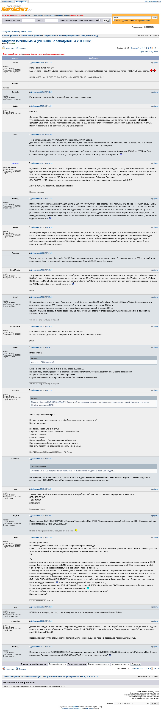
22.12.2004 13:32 (41, 607)
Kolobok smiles (87, 708)
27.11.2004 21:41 (41, 459)
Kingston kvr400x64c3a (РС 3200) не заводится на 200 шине (46, 41)
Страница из (136, 48)
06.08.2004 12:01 (41, 92)
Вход (28, 15)
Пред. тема (144, 52)
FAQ (67, 15)
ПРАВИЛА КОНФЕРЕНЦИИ (13, 15)
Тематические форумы (31, 36)
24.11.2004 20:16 (41, 297)
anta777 (14, 43)
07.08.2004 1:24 (41, 106)
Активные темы (26, 32)
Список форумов (10, 36)
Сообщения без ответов (10, 32)
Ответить (22, 48)
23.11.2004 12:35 (41, 199)
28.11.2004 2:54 (41, 489)
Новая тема (10, 48)
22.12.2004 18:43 (41, 647)
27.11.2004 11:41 (41, 390)
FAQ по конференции (153, 2)
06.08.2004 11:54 (41, 62)
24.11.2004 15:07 (41, 270)
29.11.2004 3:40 (41, 537)
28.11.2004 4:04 (41, 516)
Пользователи (49, 15)
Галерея (59, 15)
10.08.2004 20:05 (41, 163)
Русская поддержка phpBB (71, 708)
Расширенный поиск (142, 21)
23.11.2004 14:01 (41, 253)
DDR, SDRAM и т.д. (89, 36)
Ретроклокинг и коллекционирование (61, 36)
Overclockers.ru (7, 2)
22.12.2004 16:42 (41, 621)
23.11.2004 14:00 (41, 227)
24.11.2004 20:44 (41, 326)
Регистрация (37, 15)
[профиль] (154, 62)
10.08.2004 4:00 (41, 134)
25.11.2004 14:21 (41, 347)
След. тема (154, 52)
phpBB (75, 707)
